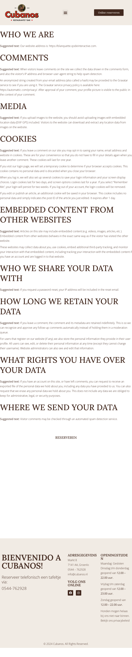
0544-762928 (14, 588)
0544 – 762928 (77, 569)
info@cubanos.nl (78, 574)
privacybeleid (121, 620)
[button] (65, 12)
